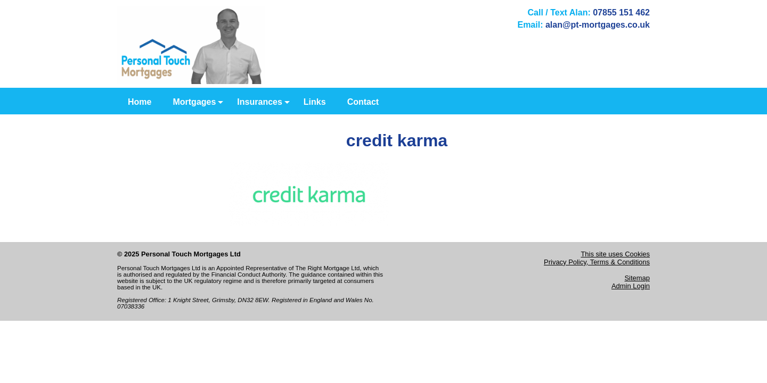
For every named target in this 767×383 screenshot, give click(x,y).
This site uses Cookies (615, 254)
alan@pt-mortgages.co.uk (597, 24)
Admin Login (630, 286)
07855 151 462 (621, 12)
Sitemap (637, 278)
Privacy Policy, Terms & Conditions (597, 262)
